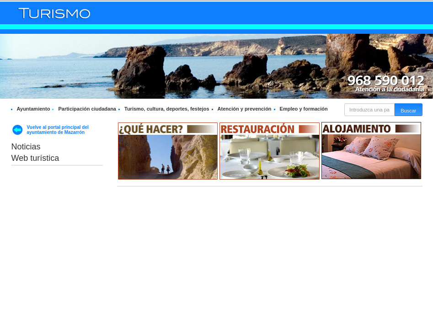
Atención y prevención (245, 108)
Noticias (26, 146)
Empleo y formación (304, 108)
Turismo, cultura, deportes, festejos (166, 108)
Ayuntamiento (33, 108)
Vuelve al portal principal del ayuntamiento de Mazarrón (58, 130)
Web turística (35, 158)
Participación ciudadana (87, 108)
